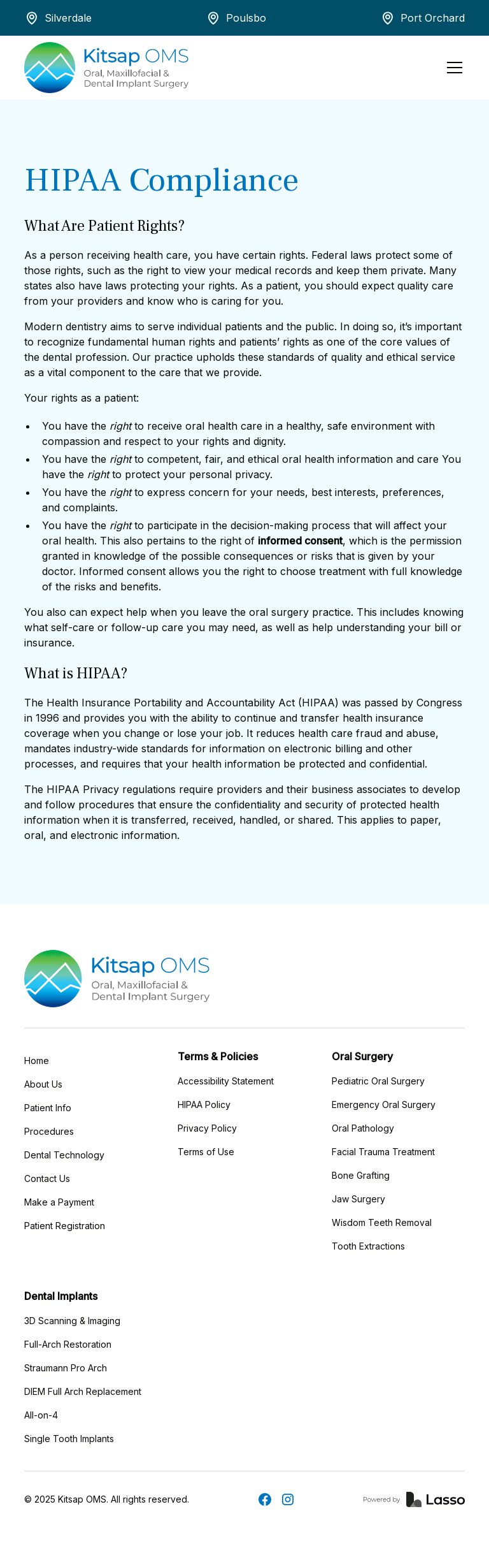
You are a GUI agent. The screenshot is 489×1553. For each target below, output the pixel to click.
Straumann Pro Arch (65, 1367)
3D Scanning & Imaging (72, 1320)
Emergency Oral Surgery (384, 1104)
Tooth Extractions (368, 1246)
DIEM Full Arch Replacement (82, 1391)
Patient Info (47, 1107)
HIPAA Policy (204, 1104)
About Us (43, 1084)
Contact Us (47, 1178)
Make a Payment (59, 1202)
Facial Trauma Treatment (383, 1151)
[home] (106, 67)
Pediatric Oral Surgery (378, 1080)
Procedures (49, 1131)
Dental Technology (64, 1154)
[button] (452, 67)
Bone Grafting (361, 1175)
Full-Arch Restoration (67, 1344)
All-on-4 (41, 1415)
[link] (414, 1499)
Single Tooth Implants (69, 1438)
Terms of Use (206, 1151)
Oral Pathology (363, 1128)
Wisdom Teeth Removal (382, 1222)
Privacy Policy (207, 1128)
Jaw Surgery (358, 1198)
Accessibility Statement (226, 1080)
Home (36, 1060)
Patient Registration (64, 1225)
